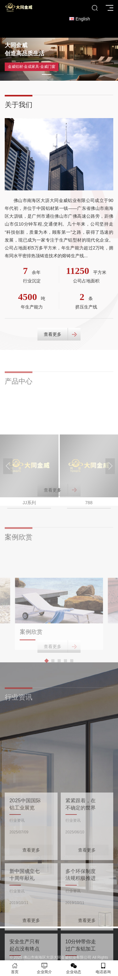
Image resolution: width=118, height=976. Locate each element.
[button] (46, 74)
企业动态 (74, 968)
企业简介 (44, 968)
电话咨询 (103, 968)
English (79, 18)
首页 (15, 968)
